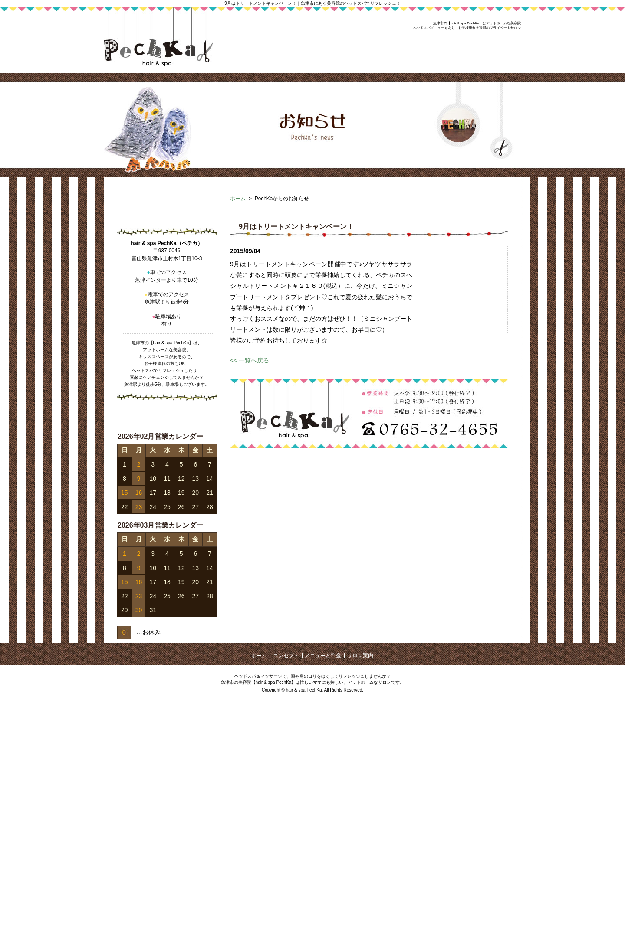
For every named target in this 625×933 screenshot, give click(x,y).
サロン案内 (360, 881)
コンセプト (286, 881)
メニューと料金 (323, 881)
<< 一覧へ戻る (249, 416)
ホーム (238, 254)
